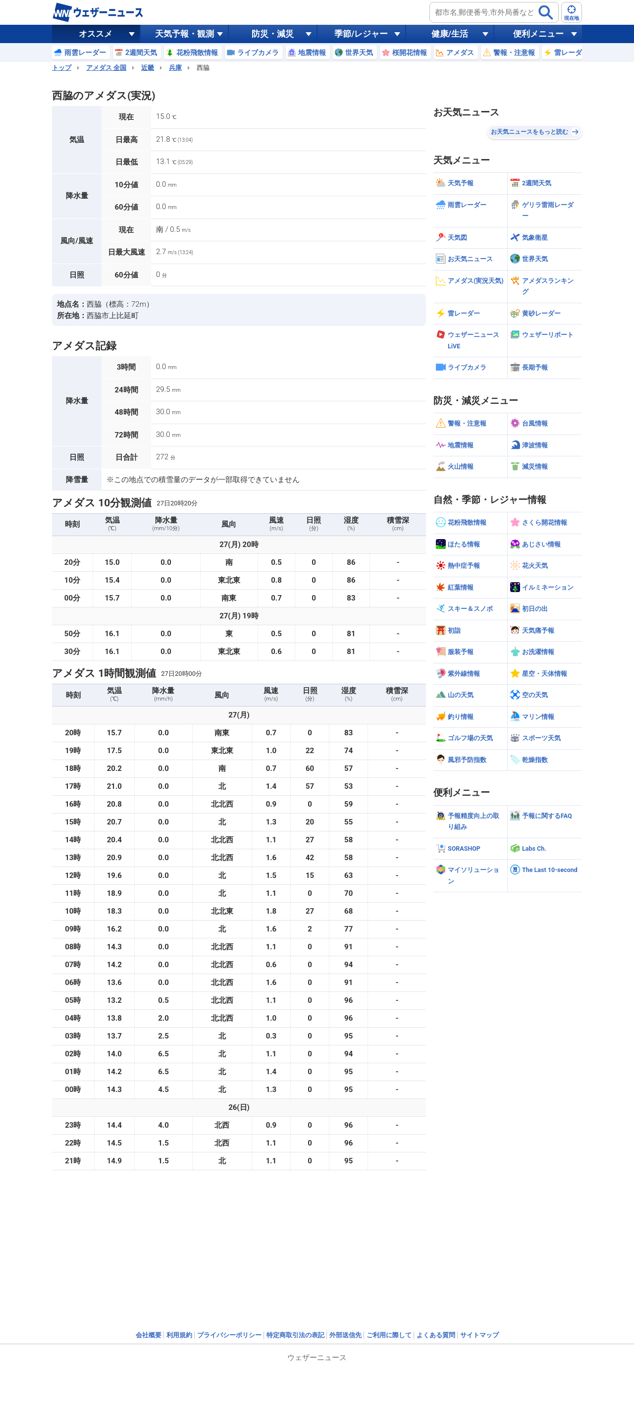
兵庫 (175, 67)
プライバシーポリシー (229, 1335)
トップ (61, 67)
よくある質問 (436, 1335)
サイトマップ (479, 1335)
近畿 (147, 67)
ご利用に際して (389, 1335)
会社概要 (148, 1335)
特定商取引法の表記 (295, 1335)
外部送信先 (345, 1335)
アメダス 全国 (106, 67)
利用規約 (179, 1335)
